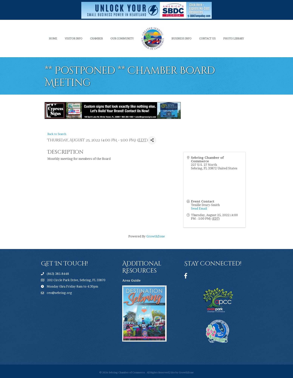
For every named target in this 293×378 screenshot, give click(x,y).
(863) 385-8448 (58, 274)
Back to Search (56, 134)
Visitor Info (73, 38)
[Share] (152, 140)
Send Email (199, 208)
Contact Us (207, 38)
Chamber (96, 38)
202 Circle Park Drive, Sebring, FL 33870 (76, 280)
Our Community (122, 38)
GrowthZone (155, 236)
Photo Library (233, 38)
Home (53, 38)
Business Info (182, 38)
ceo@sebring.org (59, 293)
